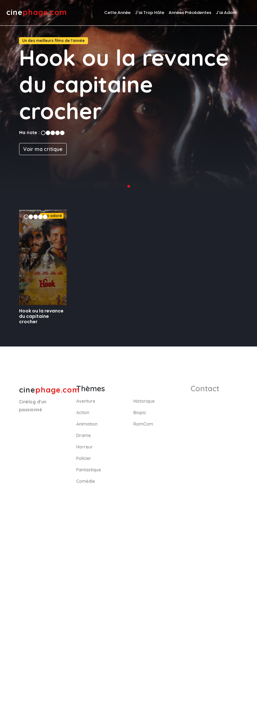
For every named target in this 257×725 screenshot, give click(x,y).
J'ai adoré (226, 13)
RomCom (143, 424)
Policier (83, 458)
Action (82, 412)
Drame (83, 435)
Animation (87, 424)
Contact (205, 388)
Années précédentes (190, 13)
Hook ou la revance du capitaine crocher (41, 316)
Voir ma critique (43, 149)
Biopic (139, 412)
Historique (144, 401)
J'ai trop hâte (149, 13)
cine (36, 12)
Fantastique (88, 470)
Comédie (85, 481)
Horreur (84, 447)
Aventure (85, 401)
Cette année (117, 13)
